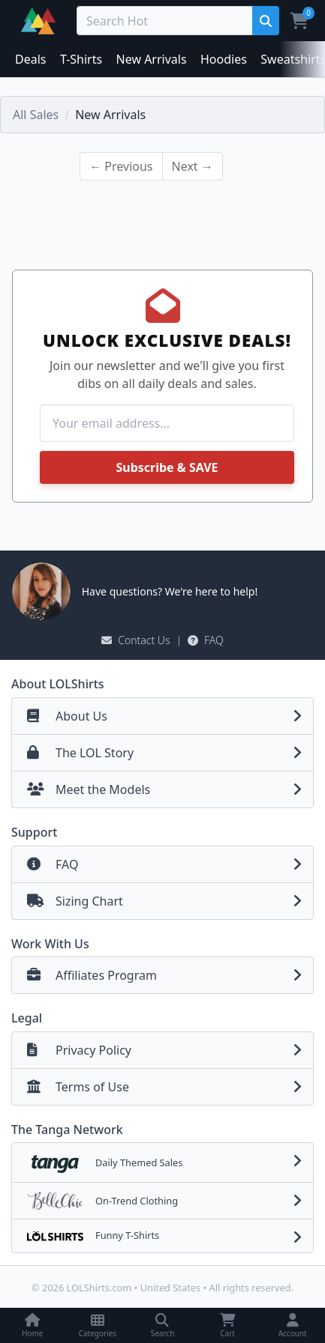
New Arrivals (151, 59)
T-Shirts (81, 59)
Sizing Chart (168, 901)
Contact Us (135, 640)
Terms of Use (168, 1087)
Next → (192, 166)
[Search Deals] (167, 20)
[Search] (265, 20)
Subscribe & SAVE (167, 467)
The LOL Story (168, 753)
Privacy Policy (168, 1050)
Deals (30, 59)
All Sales (36, 114)
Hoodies (223, 59)
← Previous (120, 166)
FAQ (206, 640)
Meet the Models (168, 789)
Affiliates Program (168, 975)
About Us (168, 716)
